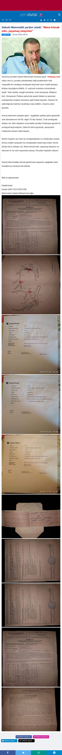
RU (3, 20)
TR (10, 20)
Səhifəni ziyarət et (23, 737)
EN (7, 20)
